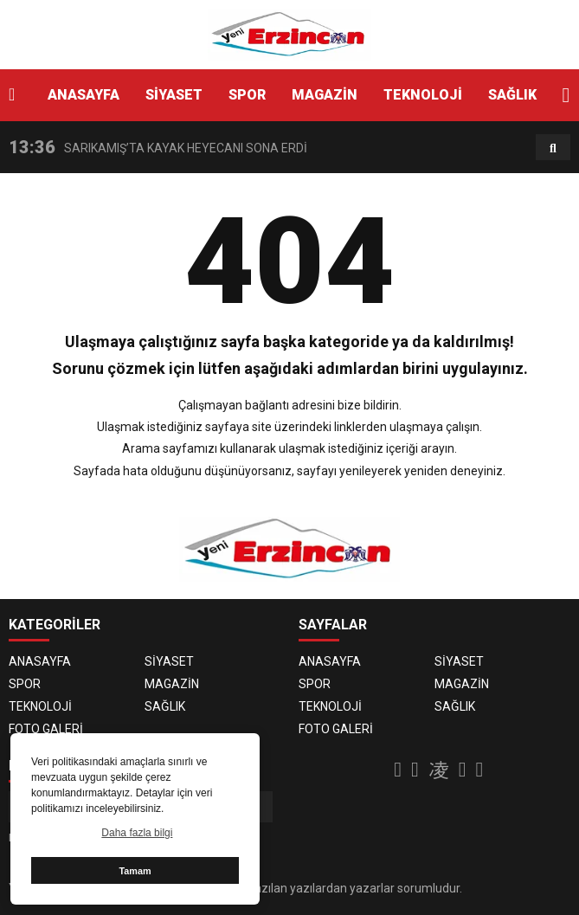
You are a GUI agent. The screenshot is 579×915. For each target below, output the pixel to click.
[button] (566, 95)
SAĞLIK (512, 95)
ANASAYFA (83, 95)
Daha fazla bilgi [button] (136, 833)
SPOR (247, 95)
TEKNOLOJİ (422, 95)
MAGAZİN (324, 95)
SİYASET (174, 95)
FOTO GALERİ (46, 729)
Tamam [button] (135, 871)
